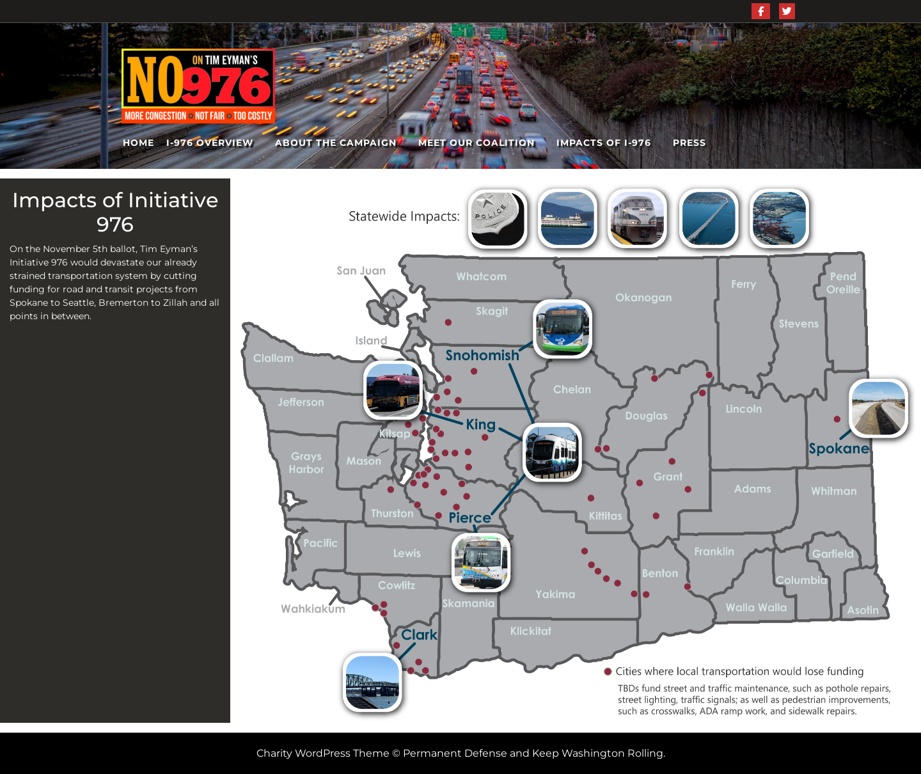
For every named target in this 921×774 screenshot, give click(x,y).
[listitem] (450, 425)
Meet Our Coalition (476, 142)
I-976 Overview (209, 142)
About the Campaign (336, 142)
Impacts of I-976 (603, 142)
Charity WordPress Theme (323, 753)
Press (689, 142)
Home (138, 142)
